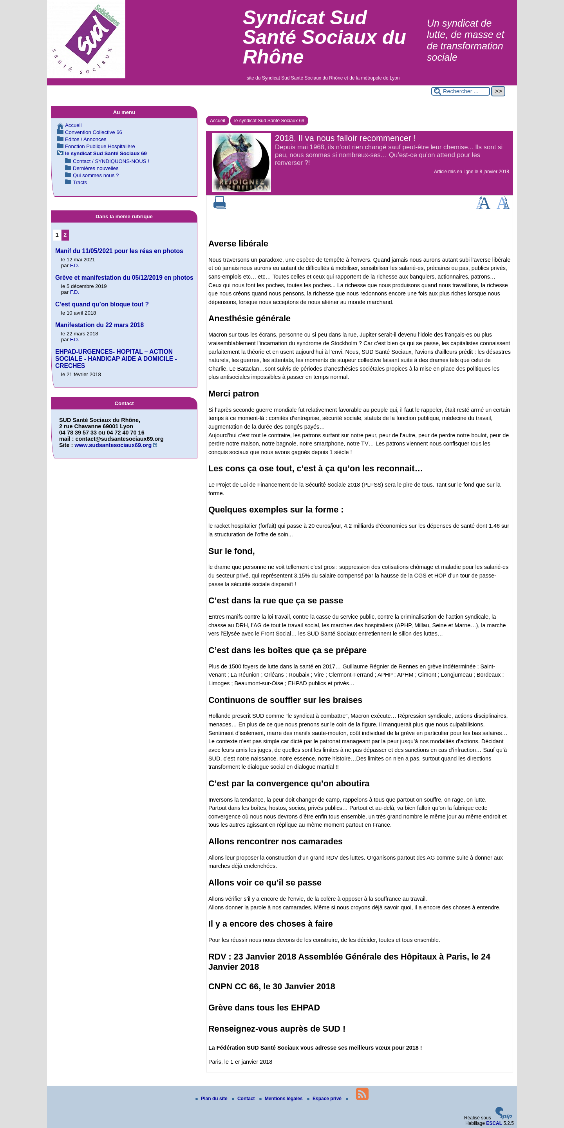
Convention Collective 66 (93, 132)
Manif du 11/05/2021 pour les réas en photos (119, 251)
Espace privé (325, 1098)
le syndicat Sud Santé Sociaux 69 (269, 120)
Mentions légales (281, 1098)
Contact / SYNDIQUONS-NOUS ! (111, 161)
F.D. (74, 265)
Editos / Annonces (86, 139)
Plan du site (212, 1098)
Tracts (80, 182)
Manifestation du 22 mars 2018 (99, 325)
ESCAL (494, 1123)
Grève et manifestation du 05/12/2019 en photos (124, 277)
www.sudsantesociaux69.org (113, 445)
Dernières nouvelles (96, 168)
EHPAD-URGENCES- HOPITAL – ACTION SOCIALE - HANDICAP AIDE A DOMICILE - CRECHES (116, 358)
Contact (244, 1098)
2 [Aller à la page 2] (65, 235)
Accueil (217, 120)
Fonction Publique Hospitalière (100, 146)
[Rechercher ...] (460, 91)
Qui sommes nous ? (96, 175)
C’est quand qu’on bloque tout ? (102, 304)
